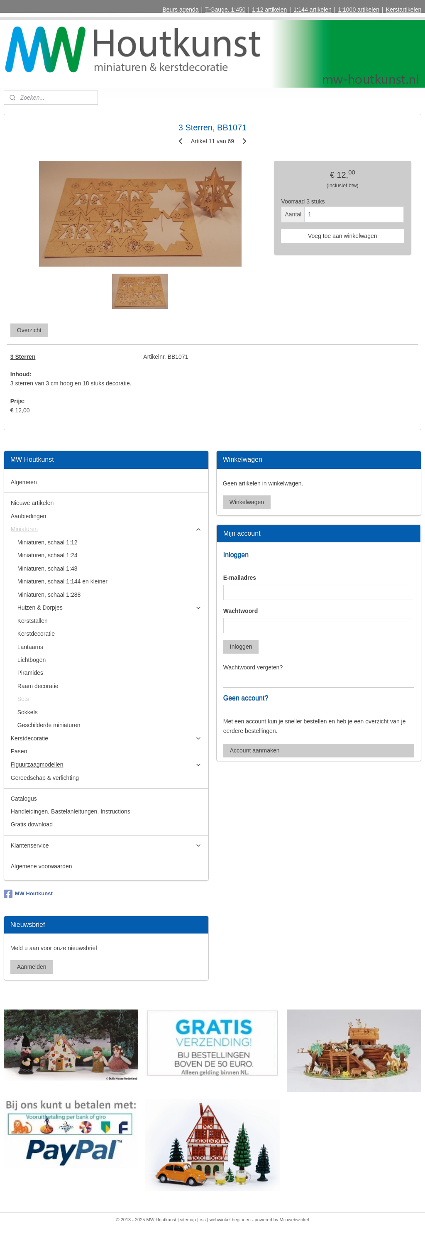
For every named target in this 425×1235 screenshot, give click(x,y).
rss (203, 1219)
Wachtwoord (240, 611)
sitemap (188, 1219)
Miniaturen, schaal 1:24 (47, 555)
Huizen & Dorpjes (109, 607)
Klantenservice (106, 845)
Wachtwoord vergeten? (253, 667)
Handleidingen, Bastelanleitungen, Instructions (70, 811)
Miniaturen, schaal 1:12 (47, 542)
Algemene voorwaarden (41, 866)
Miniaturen (106, 529)
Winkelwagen (247, 502)
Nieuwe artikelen (32, 503)
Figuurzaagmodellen (106, 764)
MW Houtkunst (28, 894)
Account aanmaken (255, 750)
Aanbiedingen (28, 516)
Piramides (30, 672)
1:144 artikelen (312, 9)
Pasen (19, 751)
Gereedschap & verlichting (45, 777)
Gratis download (32, 824)
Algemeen (24, 482)
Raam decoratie (38, 686)
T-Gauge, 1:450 (225, 9)
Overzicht (29, 330)
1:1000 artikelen (358, 9)
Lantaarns (30, 647)
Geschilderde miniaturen (49, 725)
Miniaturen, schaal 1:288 (49, 594)
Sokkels (27, 712)
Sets (23, 699)
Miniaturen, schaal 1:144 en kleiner (62, 581)
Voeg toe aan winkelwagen (342, 236)
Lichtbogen (31, 660)
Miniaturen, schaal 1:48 (47, 568)
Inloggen (241, 646)
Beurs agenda (180, 9)
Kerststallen (32, 621)
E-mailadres (239, 577)
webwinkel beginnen (230, 1219)
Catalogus (24, 798)
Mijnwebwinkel (294, 1219)
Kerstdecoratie (36, 633)
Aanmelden (31, 966)
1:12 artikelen (269, 9)
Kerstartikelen (404, 9)
